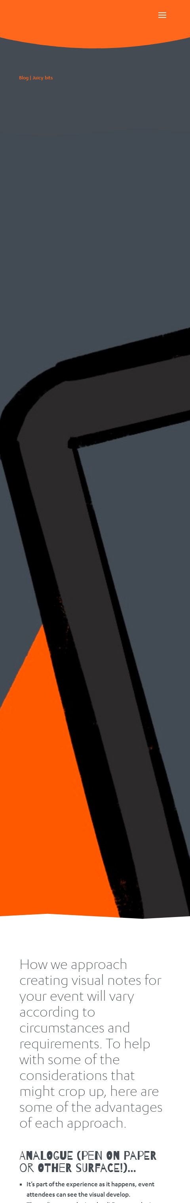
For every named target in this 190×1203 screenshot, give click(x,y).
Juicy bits (42, 78)
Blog (23, 78)
